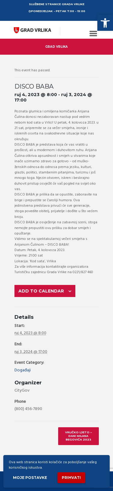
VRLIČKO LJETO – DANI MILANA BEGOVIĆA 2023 (78, 436)
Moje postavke (30, 477)
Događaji (22, 370)
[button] (105, 23)
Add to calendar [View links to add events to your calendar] (41, 291)
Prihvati (71, 477)
